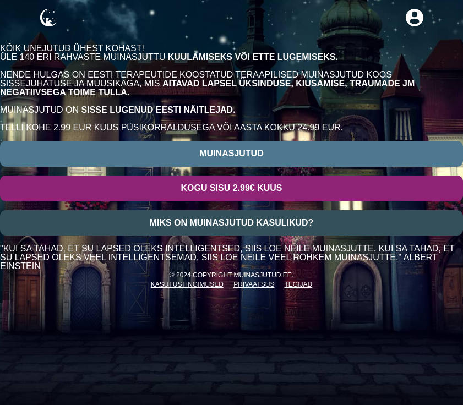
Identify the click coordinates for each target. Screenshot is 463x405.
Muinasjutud (231, 153)
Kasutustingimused (187, 284)
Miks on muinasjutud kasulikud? (232, 222)
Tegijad (299, 284)
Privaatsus (253, 284)
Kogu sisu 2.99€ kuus (231, 188)
